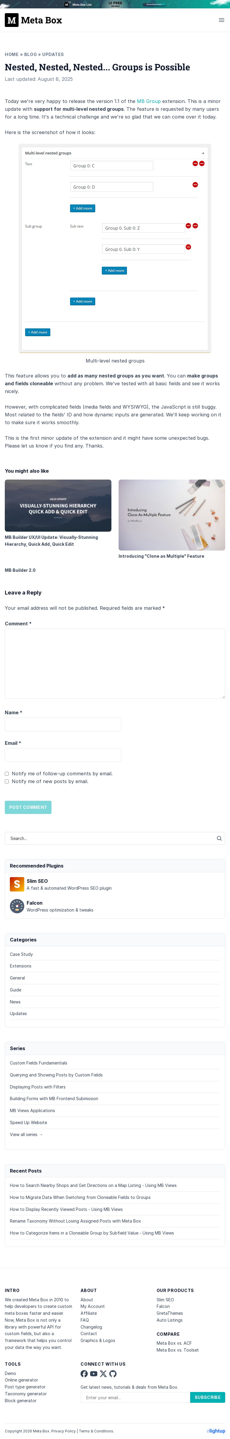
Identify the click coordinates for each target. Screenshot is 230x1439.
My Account (93, 1306)
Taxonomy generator (26, 1393)
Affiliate (89, 1313)
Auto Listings (170, 1320)
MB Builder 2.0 (20, 570)
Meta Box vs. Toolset (178, 1349)
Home (12, 54)
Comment (18, 624)
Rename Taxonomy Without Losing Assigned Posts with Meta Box (75, 1220)
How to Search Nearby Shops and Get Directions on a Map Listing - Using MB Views (93, 1185)
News (15, 1001)
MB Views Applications (32, 1110)
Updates (53, 54)
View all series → (26, 1134)
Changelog (91, 1326)
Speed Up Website (28, 1122)
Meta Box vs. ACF (174, 1343)
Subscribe (208, 1397)
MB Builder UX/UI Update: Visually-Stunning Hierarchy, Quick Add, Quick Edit (58, 513)
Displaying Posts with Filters (38, 1086)
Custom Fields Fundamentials (38, 1062)
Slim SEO (165, 1299)
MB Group (149, 101)
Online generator (21, 1379)
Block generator (21, 1400)
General (17, 977)
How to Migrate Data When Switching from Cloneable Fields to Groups (80, 1197)
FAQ (85, 1320)
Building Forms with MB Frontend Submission (54, 1098)
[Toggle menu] (221, 20)
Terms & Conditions (96, 1431)
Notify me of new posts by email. (50, 781)
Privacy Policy (63, 1431)
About (87, 1299)
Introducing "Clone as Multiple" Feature (172, 519)
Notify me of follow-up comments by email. (62, 774)
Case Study (21, 954)
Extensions (20, 965)
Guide (15, 989)
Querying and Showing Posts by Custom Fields (56, 1074)
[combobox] (109, 838)
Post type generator (25, 1386)
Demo (10, 1373)
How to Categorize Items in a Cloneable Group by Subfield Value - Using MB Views (92, 1232)
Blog (30, 54)
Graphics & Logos (98, 1340)
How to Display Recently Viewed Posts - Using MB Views (66, 1209)
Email (13, 743)
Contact (89, 1333)
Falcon (163, 1306)
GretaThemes (170, 1313)
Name (13, 712)
